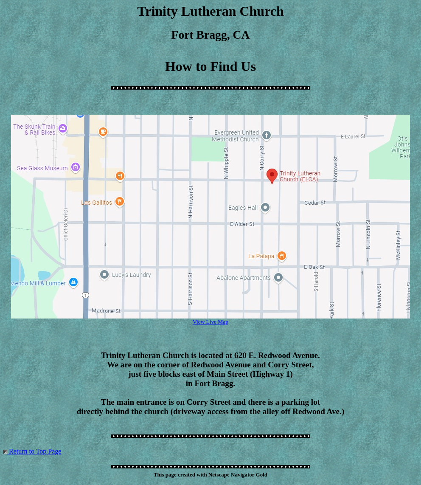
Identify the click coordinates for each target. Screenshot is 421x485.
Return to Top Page (35, 451)
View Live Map (210, 322)
